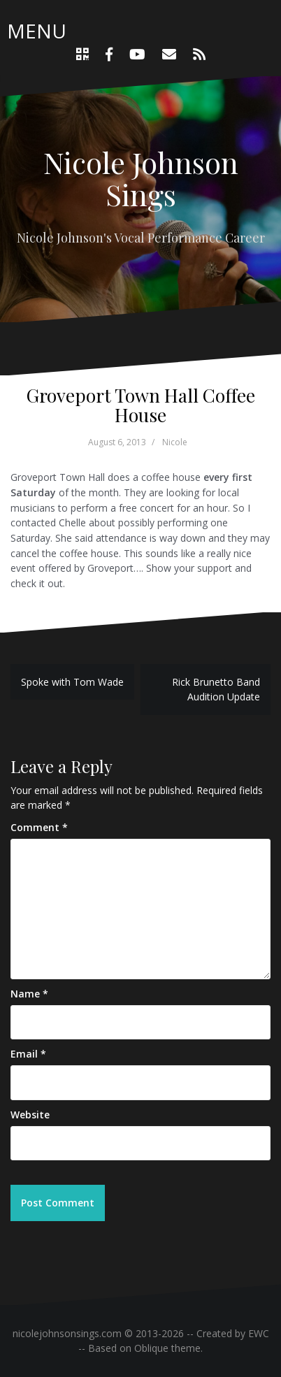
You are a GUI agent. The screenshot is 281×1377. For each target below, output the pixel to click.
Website (30, 1114)
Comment (39, 827)
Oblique (151, 1348)
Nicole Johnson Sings (140, 178)
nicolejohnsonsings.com (67, 1333)
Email (28, 1053)
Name (29, 993)
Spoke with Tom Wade (72, 681)
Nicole (174, 442)
